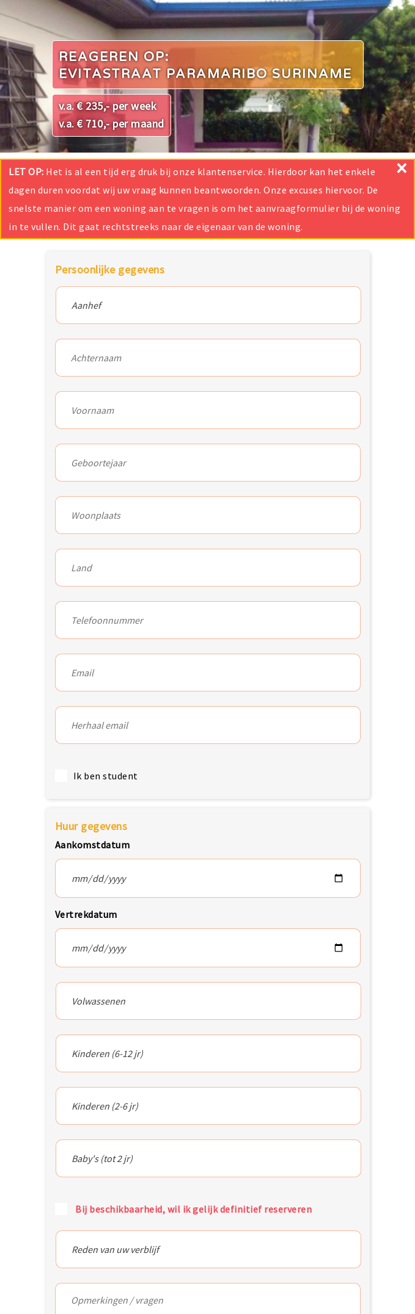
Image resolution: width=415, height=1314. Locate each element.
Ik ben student (105, 776)
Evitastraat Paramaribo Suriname (205, 74)
